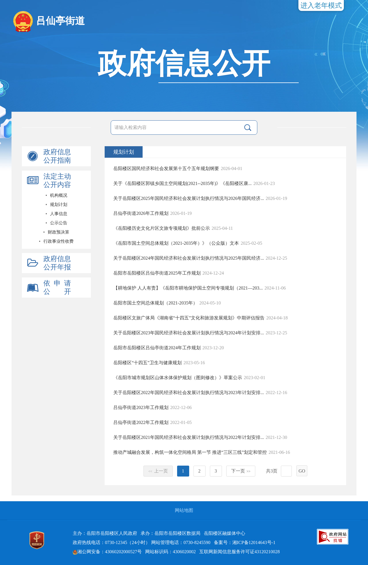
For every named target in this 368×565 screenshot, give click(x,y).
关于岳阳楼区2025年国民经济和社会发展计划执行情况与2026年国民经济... (188, 198)
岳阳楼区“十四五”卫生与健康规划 (147, 362)
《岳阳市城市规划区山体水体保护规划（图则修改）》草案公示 (177, 377)
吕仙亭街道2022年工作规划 (140, 422)
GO (301, 470)
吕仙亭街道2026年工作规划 (140, 213)
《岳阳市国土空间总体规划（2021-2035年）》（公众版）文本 (176, 243)
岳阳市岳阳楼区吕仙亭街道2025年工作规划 (157, 273)
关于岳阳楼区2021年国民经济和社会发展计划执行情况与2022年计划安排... (188, 437)
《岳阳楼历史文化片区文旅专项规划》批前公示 (161, 228)
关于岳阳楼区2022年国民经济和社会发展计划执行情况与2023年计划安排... (188, 392)
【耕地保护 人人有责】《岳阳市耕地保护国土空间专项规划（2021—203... (188, 288)
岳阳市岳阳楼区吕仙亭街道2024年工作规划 (157, 347)
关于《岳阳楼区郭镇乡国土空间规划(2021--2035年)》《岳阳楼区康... (182, 183)
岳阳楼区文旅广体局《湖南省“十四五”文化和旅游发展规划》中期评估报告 (188, 317)
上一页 (158, 470)
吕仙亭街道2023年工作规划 (140, 407)
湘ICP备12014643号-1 (253, 542)
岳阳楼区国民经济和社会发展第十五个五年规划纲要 (166, 168)
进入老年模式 (321, 5)
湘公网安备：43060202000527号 (107, 551)
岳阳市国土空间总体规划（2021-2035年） (155, 302)
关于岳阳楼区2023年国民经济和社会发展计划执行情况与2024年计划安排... (188, 332)
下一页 (241, 470)
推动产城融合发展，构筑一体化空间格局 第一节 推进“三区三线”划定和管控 (190, 452)
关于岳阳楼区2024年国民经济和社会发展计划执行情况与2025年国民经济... (188, 258)
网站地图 (184, 510)
